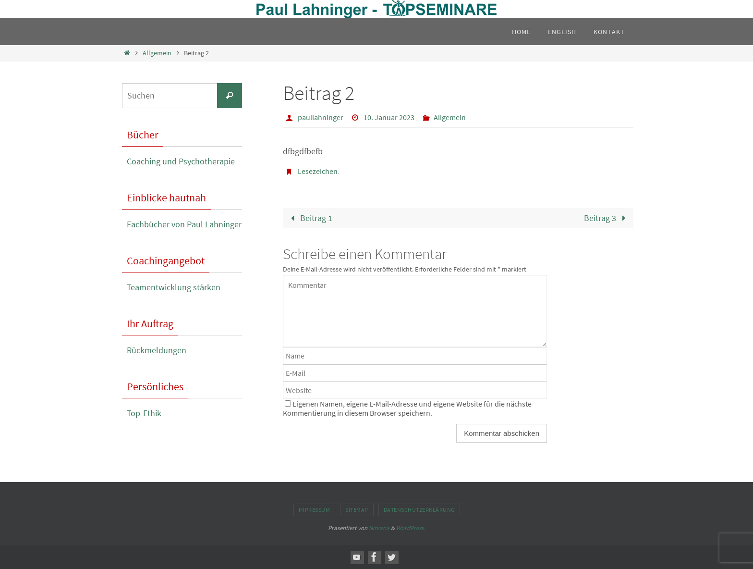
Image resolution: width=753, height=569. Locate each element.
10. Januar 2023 (389, 117)
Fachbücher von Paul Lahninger (184, 224)
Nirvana (379, 528)
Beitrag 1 (309, 217)
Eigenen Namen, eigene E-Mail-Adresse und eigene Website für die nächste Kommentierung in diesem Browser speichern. (407, 408)
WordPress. (410, 528)
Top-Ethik (144, 413)
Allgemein (157, 53)
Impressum (314, 509)
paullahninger (320, 117)
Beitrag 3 (607, 217)
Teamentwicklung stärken (173, 287)
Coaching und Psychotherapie (181, 161)
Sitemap (356, 509)
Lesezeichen (318, 171)
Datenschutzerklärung (419, 509)
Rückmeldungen (156, 350)
